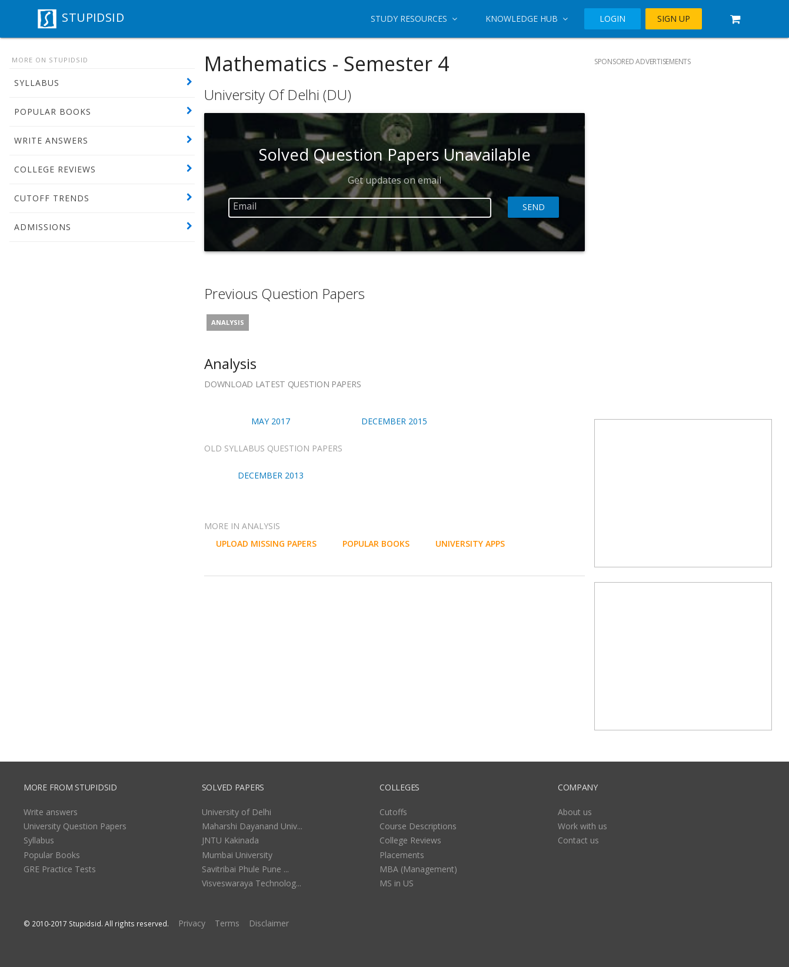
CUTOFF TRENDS (51, 198)
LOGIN (612, 18)
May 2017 (270, 421)
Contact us (578, 840)
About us (575, 812)
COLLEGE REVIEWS (55, 169)
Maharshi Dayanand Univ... (252, 826)
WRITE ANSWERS (51, 140)
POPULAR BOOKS (52, 111)
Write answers (51, 812)
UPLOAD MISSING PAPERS (266, 543)
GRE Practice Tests (60, 869)
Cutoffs (393, 812)
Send (533, 207)
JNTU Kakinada (230, 840)
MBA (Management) (418, 869)
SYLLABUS (36, 82)
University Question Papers (75, 826)
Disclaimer (269, 923)
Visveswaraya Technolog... (251, 883)
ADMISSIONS (42, 226)
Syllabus (39, 840)
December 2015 (394, 421)
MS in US (396, 883)
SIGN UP (673, 18)
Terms (227, 923)
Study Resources (414, 18)
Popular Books (52, 854)
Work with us (582, 826)
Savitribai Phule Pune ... (245, 869)
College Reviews (410, 840)
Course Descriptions (418, 826)
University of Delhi (236, 812)
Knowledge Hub (526, 18)
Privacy (191, 923)
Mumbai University (237, 854)
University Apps (470, 543)
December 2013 (271, 475)
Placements (401, 854)
